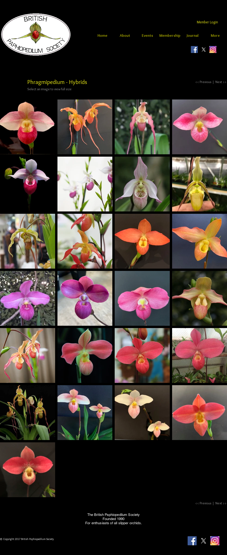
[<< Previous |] (204, 82)
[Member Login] (207, 22)
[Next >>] (220, 82)
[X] (203, 49)
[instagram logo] (212, 49)
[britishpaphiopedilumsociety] (194, 49)
